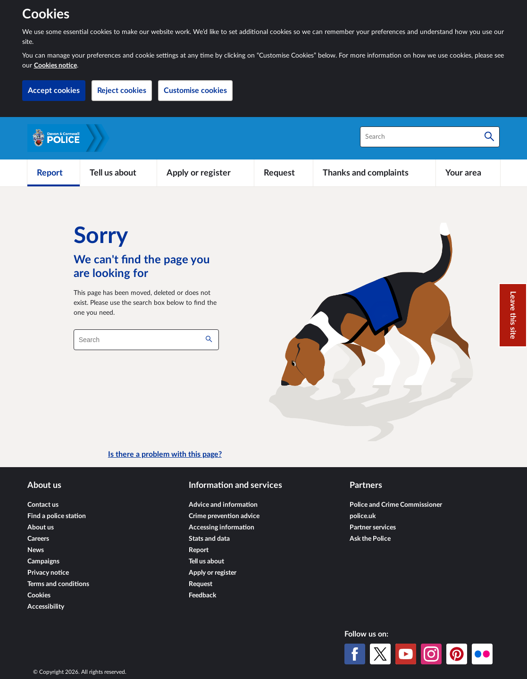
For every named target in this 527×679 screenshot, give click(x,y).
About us (40, 527)
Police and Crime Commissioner (396, 505)
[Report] (53, 172)
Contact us (43, 505)
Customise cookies (195, 90)
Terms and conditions (58, 584)
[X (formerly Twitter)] (380, 654)
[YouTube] (405, 654)
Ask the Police (370, 539)
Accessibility (45, 607)
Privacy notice (48, 573)
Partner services (373, 527)
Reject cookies (121, 90)
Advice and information (223, 505)
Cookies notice (55, 65)
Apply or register (212, 573)
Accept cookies (54, 90)
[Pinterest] (456, 654)
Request (200, 584)
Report (199, 550)
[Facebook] (354, 654)
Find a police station (56, 516)
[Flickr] (482, 654)
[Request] (283, 172)
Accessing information (221, 527)
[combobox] (430, 136)
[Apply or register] (205, 172)
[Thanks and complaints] (374, 172)
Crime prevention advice (224, 516)
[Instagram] (431, 654)
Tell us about (206, 561)
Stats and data (209, 539)
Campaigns (43, 561)
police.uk (363, 516)
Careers (38, 539)
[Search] (489, 136)
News (35, 550)
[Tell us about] (118, 172)
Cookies (38, 595)
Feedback (202, 595)
